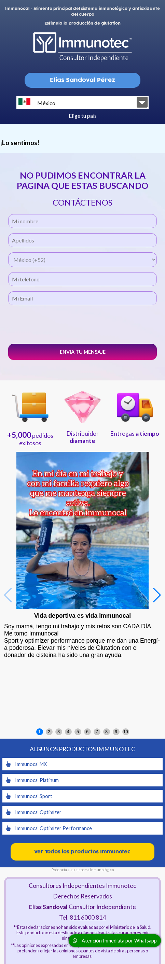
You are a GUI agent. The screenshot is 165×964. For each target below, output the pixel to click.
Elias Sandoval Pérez (82, 80)
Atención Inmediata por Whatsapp (115, 941)
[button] (157, 595)
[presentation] (83, 323)
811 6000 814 (88, 917)
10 (125, 731)
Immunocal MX (26, 764)
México (36, 102)
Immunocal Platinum (32, 780)
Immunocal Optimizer (33, 812)
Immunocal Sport (29, 796)
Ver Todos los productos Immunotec (82, 851)
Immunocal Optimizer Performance (49, 828)
